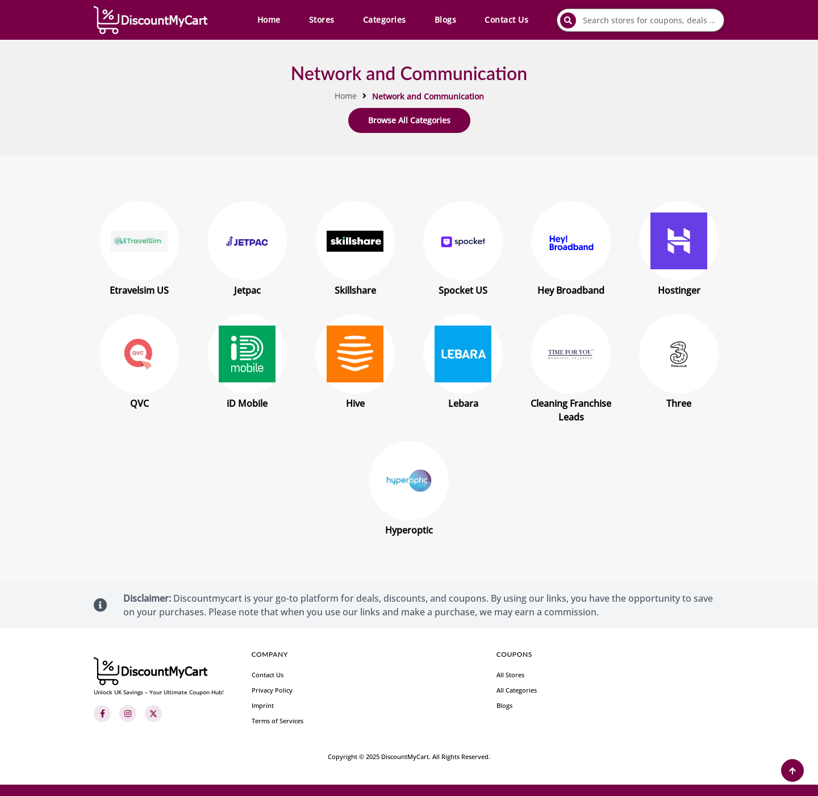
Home (269, 19)
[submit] (568, 20)
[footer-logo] (159, 677)
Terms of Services (277, 721)
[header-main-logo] (150, 20)
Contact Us (506, 19)
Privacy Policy (272, 690)
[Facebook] (102, 713)
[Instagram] (127, 713)
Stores (322, 19)
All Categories (516, 690)
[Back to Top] (792, 770)
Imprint (263, 705)
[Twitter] (153, 713)
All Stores (510, 675)
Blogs (446, 19)
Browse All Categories (409, 120)
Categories (384, 19)
